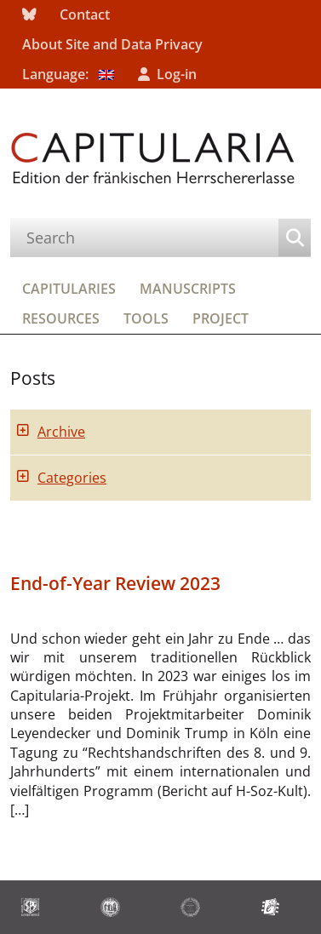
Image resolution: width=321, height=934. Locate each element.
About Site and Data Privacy (112, 44)
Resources (61, 318)
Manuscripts (188, 288)
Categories (71, 477)
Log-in (177, 74)
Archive (61, 431)
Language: (68, 74)
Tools (146, 318)
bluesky (29, 15)
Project (220, 318)
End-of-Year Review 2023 (115, 583)
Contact (85, 14)
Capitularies (69, 288)
